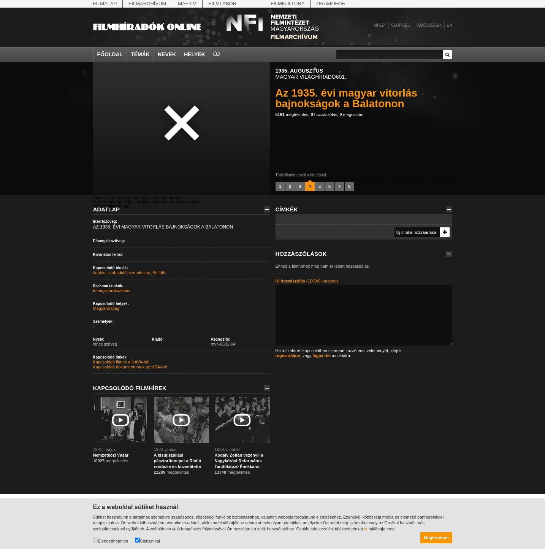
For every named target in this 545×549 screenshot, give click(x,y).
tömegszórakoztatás (111, 290)
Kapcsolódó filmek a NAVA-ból (121, 362)
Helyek (194, 54)
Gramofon (330, 3)
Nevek (167, 54)
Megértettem (436, 537)
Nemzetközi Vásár (111, 455)
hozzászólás (324, 114)
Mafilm (187, 3)
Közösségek (428, 25)
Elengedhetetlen (110, 540)
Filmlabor (222, 3)
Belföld (158, 272)
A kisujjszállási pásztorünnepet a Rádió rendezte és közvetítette (177, 461)
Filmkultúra (287, 3)
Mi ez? (380, 25)
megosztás (351, 114)
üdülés (99, 272)
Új (216, 54)
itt (366, 529)
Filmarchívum (147, 3)
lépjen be (321, 355)
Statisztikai (147, 540)
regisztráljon (288, 355)
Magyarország (106, 308)
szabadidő (117, 272)
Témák (140, 54)
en (449, 25)
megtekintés (292, 114)
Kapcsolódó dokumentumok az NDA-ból (130, 367)
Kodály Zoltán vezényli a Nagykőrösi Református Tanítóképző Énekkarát (239, 461)
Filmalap (105, 3)
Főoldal (110, 54)
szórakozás (139, 272)
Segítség (400, 25)
